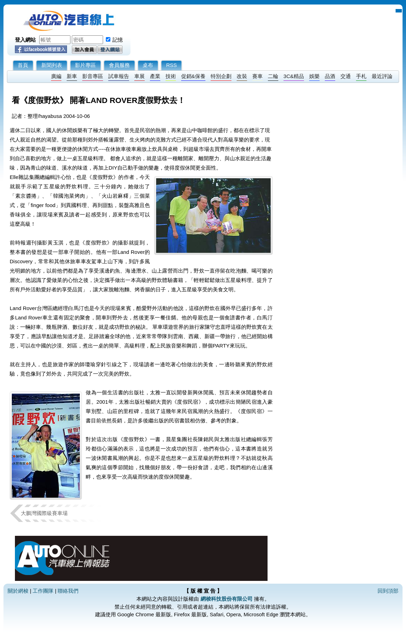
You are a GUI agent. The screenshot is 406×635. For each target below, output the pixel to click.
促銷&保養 (193, 76)
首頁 (23, 65)
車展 (139, 76)
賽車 (257, 76)
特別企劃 (221, 76)
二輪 (273, 76)
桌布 (148, 65)
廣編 (56, 76)
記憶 (117, 40)
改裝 (242, 76)
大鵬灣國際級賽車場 (44, 513)
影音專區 (92, 76)
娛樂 (314, 76)
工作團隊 (43, 591)
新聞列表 (51, 65)
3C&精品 (294, 76)
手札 (361, 76)
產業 (155, 76)
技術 (171, 76)
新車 (72, 76)
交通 (345, 76)
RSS (171, 65)
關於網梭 (18, 591)
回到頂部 (388, 591)
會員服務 (119, 65)
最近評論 (382, 76)
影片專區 (85, 65)
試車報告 (118, 76)
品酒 (330, 76)
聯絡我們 (68, 591)
